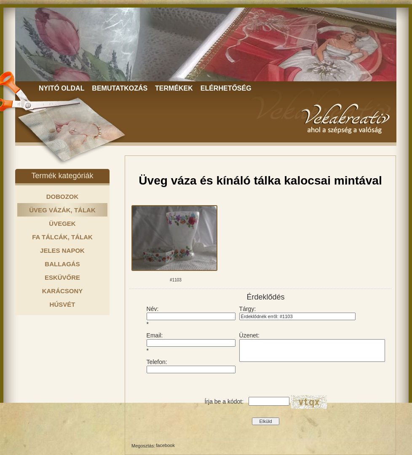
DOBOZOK (62, 196)
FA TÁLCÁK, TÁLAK (62, 237)
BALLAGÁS (62, 264)
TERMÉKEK (174, 88)
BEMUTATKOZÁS (119, 88)
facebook (165, 445)
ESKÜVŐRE (62, 277)
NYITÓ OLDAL (61, 88)
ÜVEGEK (62, 223)
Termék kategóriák (62, 175)
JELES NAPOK (62, 250)
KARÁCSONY (62, 290)
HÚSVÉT (62, 304)
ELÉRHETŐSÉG (226, 88)
